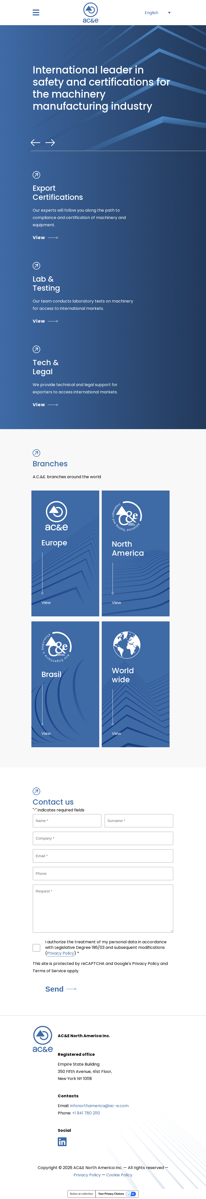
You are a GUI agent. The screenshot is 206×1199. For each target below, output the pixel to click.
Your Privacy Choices (111, 1193)
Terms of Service (49, 971)
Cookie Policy (119, 1175)
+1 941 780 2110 (86, 1113)
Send (60, 989)
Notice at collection (81, 1193)
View (45, 237)
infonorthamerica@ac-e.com (99, 1106)
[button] (36, 13)
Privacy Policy (60, 953)
